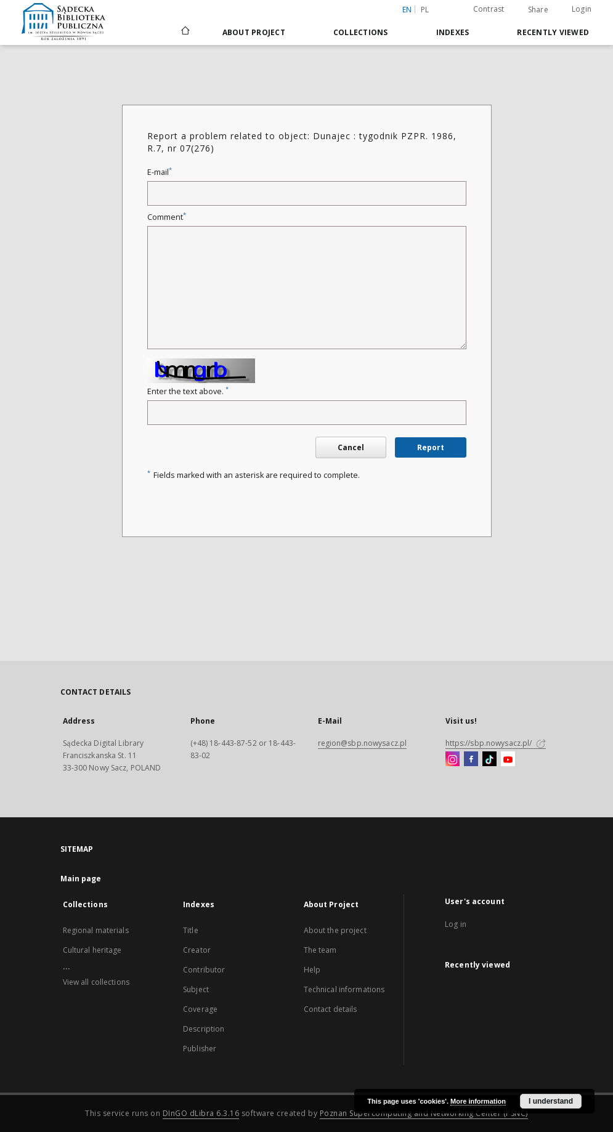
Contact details (330, 1009)
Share (538, 10)
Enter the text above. (188, 391)
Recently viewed (553, 32)
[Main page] (184, 32)
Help (312, 969)
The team (320, 950)
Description (203, 1029)
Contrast (489, 9)
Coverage (200, 1009)
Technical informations (344, 989)
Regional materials (96, 930)
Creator (197, 950)
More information (478, 1101)
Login (581, 9)
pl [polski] (425, 10)
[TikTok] (489, 759)
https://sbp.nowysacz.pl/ (495, 743)
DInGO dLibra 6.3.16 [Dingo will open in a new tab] (201, 1113)
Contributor (204, 969)
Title (190, 930)
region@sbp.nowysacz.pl (362, 743)
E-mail (159, 172)
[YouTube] (508, 759)
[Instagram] (452, 759)
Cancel (351, 447)
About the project (335, 930)
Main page (81, 878)
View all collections (96, 982)
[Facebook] (471, 759)
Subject (196, 989)
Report (430, 447)
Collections (360, 32)
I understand (551, 1101)
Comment (166, 217)
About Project (253, 32)
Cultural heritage (92, 950)
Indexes (452, 32)
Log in (455, 924)
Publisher (199, 1048)
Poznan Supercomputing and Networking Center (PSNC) (424, 1113)
